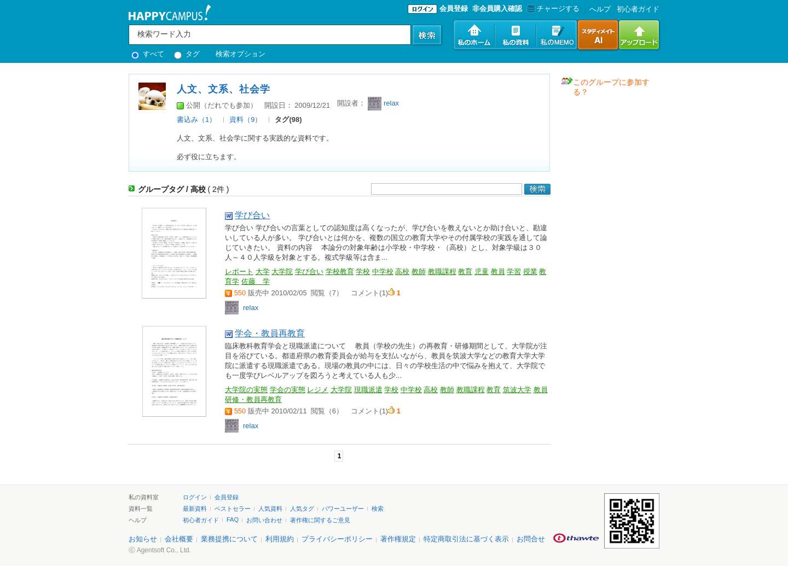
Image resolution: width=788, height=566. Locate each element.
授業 (530, 271)
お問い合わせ (264, 520)
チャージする (552, 8)
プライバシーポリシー (337, 539)
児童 (481, 271)
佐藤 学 (255, 281)
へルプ (600, 9)
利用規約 (279, 539)
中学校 (382, 271)
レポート (239, 271)
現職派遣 (368, 390)
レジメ (317, 390)
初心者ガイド (638, 9)
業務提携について (229, 539)
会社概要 (179, 539)
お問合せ (531, 539)
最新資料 (195, 508)
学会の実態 (287, 390)
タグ (187, 54)
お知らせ (143, 539)
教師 (419, 271)
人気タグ (302, 508)
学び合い (252, 215)
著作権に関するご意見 (320, 520)
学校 (363, 271)
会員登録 (453, 8)
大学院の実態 (246, 390)
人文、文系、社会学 (223, 89)
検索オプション (240, 54)
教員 (498, 271)
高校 (402, 271)
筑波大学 (517, 390)
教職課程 (442, 271)
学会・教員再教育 (270, 333)
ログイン (195, 497)
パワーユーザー (343, 508)
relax (391, 103)
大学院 (282, 271)
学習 (514, 271)
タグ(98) (288, 119)
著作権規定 (398, 539)
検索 (378, 508)
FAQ (233, 519)
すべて (147, 54)
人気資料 (270, 508)
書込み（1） (196, 119)
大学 (263, 271)
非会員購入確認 (497, 8)
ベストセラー (233, 508)
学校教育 (340, 271)
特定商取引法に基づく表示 (466, 539)
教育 (465, 271)
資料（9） (245, 119)
